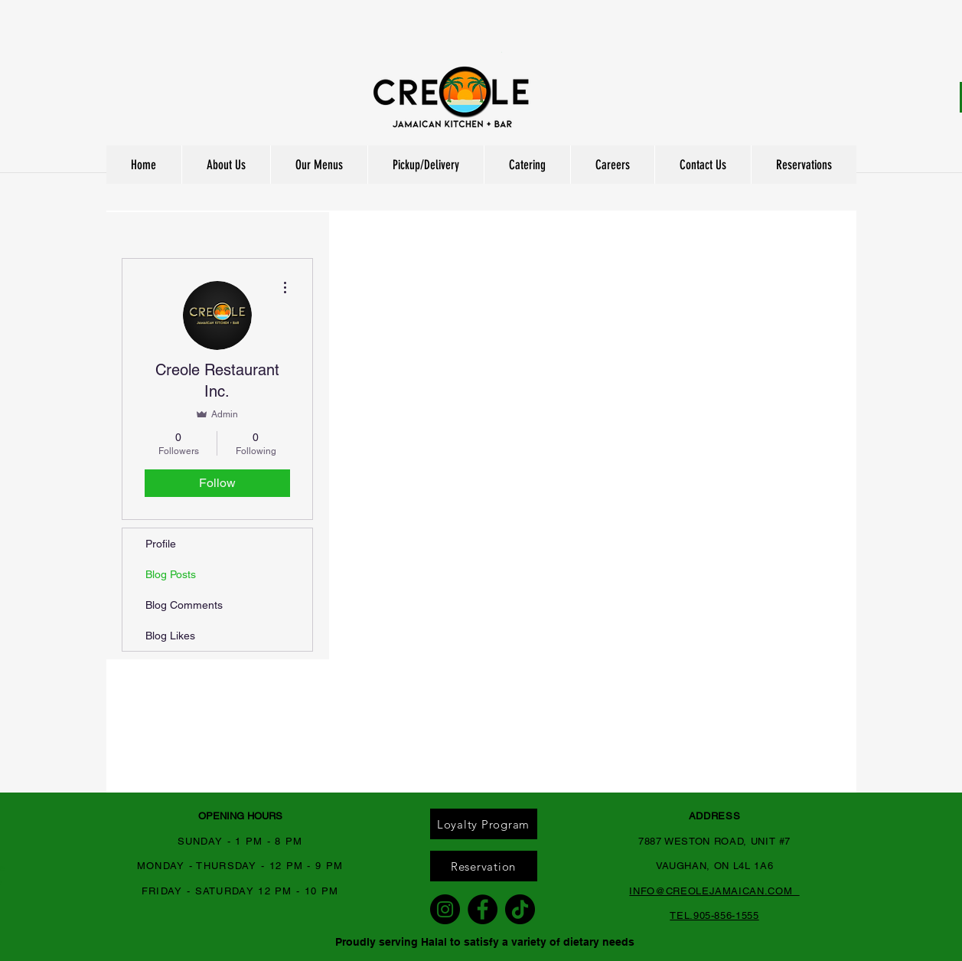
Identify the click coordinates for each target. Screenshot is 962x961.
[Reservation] (483, 866)
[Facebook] (482, 909)
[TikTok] (520, 909)
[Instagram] (445, 909)
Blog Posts (170, 574)
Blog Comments (184, 605)
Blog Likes (170, 635)
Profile (160, 544)
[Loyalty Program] (483, 824)
